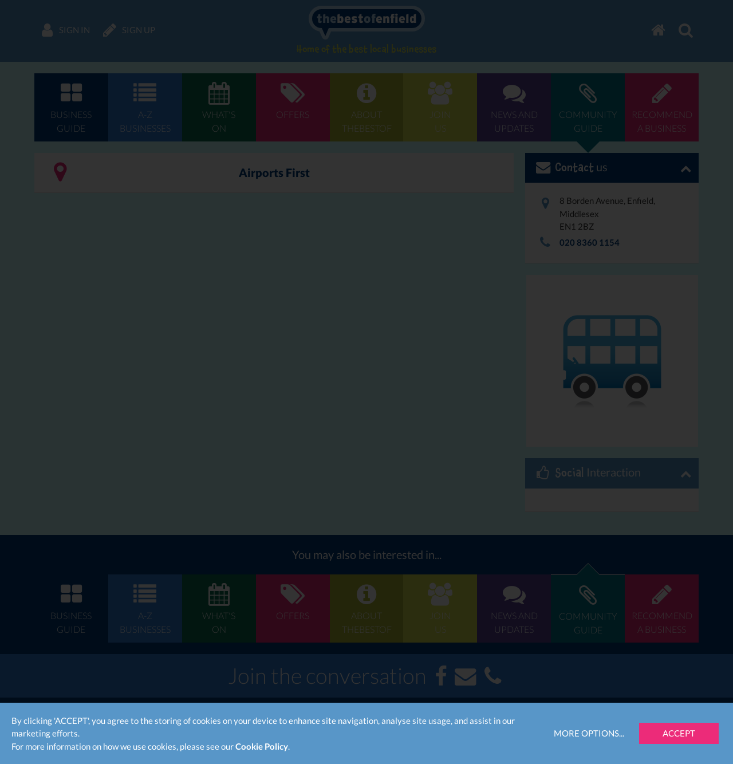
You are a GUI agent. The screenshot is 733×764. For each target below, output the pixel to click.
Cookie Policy (261, 746)
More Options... (589, 733)
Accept (679, 733)
